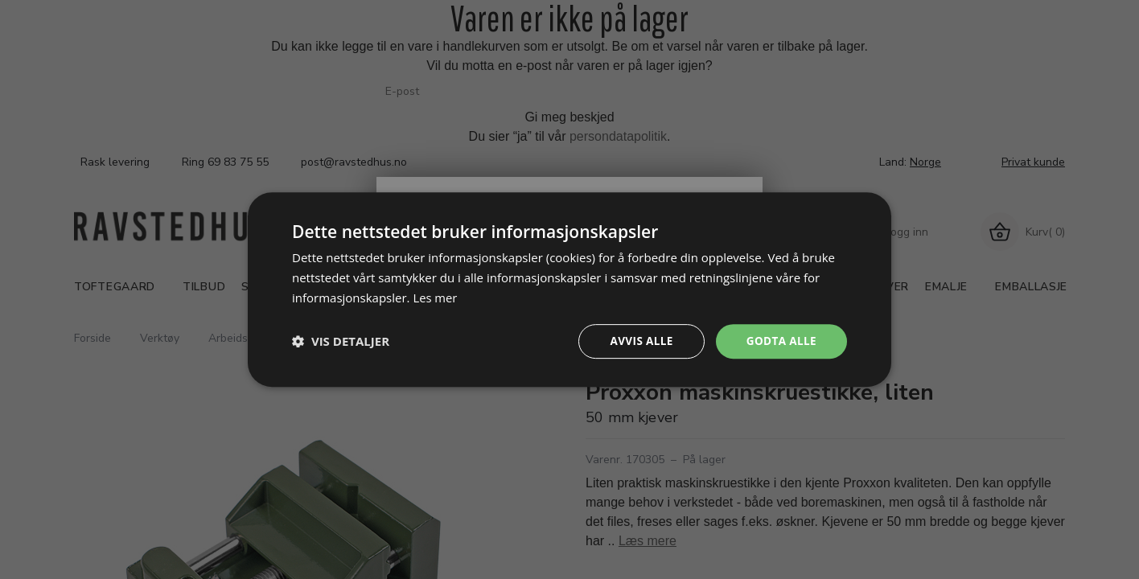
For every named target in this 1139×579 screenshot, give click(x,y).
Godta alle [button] (780, 340)
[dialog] (569, 289)
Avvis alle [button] (637, 340)
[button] (340, 341)
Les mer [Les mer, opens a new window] (435, 297)
